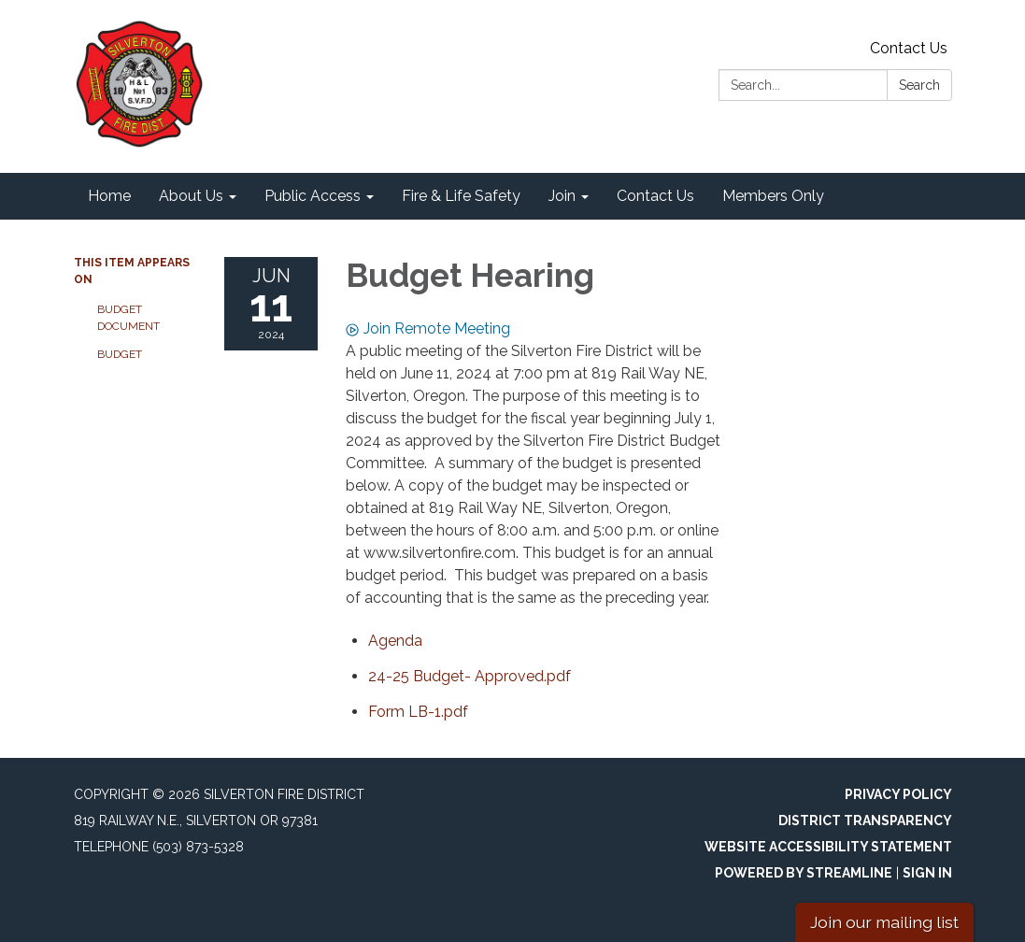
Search (919, 85)
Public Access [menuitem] (312, 196)
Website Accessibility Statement (828, 846)
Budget (119, 354)
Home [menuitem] (109, 196)
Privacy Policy (898, 794)
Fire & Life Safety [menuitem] (461, 196)
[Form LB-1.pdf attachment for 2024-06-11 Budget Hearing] (418, 712)
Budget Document (128, 318)
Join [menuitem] (562, 196)
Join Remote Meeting (428, 328)
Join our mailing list (884, 922)
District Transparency (865, 820)
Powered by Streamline (803, 872)
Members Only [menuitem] (773, 196)
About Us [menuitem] (191, 196)
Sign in (927, 872)
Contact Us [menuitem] (655, 196)
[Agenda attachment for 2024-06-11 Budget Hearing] (395, 640)
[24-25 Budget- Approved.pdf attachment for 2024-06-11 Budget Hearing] (469, 676)
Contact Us (908, 48)
